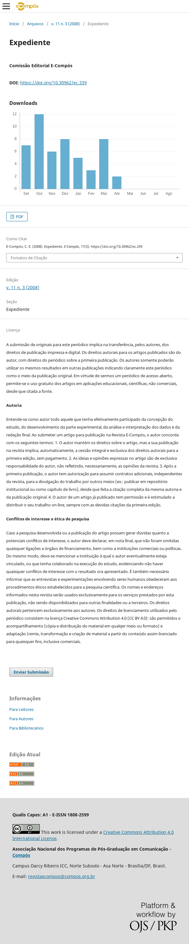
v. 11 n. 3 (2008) (65, 23)
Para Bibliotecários (26, 728)
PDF (19, 216)
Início (14, 23)
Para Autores (21, 718)
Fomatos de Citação (29, 258)
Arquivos (35, 23)
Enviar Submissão (31, 672)
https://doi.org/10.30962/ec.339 (53, 83)
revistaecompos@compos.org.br (61, 876)
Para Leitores (21, 709)
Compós (21, 855)
